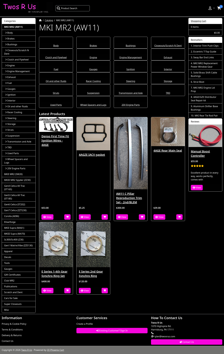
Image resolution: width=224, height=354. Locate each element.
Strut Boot (198, 81)
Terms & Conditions (12, 329)
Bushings (131, 45)
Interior (168, 69)
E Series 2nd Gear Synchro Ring (91, 274)
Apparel (8, 251)
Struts (56, 93)
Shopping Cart (198, 21)
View (47, 217)
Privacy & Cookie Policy (14, 323)
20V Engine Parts (131, 104)
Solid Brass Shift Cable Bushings (204, 74)
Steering (130, 81)
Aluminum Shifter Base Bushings (204, 108)
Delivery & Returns (12, 335)
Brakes (93, 45)
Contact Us (7, 341)
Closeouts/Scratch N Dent (168, 45)
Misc (6, 309)
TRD (168, 93)
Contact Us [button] (186, 342)
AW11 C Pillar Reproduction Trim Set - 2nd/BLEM (129, 198)
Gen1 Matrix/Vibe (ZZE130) (18, 245)
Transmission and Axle (131, 93)
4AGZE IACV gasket (92, 155)
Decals (7, 257)
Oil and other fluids (56, 81)
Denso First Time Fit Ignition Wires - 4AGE (55, 140)
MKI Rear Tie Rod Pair (206, 115)
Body (56, 45)
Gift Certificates (12, 274)
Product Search (67, 8)
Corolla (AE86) (11, 216)
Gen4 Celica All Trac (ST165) (14, 187)
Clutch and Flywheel (56, 57)
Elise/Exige (10, 222)
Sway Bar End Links (203, 57)
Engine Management (130, 57)
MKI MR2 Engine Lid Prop (203, 89)
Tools (7, 263)
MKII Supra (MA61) (14, 227)
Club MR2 (9, 280)
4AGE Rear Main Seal (167, 150)
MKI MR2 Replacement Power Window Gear (204, 65)
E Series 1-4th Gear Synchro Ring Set (54, 274)
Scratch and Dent (13, 292)
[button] (211, 8)
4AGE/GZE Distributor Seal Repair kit (203, 98)
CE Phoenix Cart (55, 350)
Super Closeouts (13, 304)
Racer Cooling (93, 81)
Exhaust (168, 57)
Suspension (93, 93)
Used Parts (56, 104)
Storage (168, 81)
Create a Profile (84, 323)
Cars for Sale (11, 298)
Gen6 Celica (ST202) (14, 204)
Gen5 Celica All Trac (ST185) (14, 197)
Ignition (130, 69)
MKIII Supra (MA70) (14, 233)
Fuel (56, 69)
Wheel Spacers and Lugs (93, 104)
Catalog (49, 20)
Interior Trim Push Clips (205, 45)
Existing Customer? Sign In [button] (112, 330)
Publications (10, 286)
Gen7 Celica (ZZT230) (15, 210)
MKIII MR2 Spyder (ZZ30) (17, 180)
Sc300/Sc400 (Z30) (13, 239)
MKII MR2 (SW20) (13, 174)
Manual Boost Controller (200, 153)
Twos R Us (26, 350)
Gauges (93, 69)
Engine (93, 57)
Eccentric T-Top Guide (204, 51)
